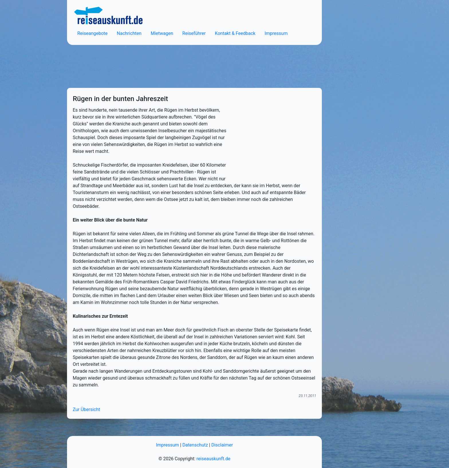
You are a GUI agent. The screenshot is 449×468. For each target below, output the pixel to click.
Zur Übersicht (86, 409)
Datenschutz (195, 445)
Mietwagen (162, 33)
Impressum (276, 33)
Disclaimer (222, 445)
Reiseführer (194, 33)
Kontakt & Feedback (235, 33)
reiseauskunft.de (213, 458)
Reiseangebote (92, 33)
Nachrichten (129, 33)
